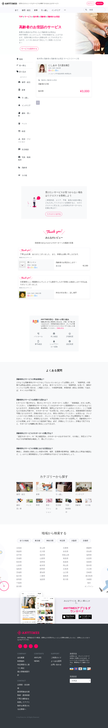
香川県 (65, 579)
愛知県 (42, 572)
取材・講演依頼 (23, 695)
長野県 (42, 562)
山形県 (19, 565)
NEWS (36, 661)
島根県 (65, 562)
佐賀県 (89, 558)
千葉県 (19, 583)
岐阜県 (42, 565)
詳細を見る (60, 328)
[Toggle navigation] (105, 3)
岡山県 (65, 565)
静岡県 (42, 569)
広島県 (65, 569)
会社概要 (20, 658)
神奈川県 (49, 541)
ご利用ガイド (56, 658)
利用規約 (20, 661)
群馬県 (19, 579)
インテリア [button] (56, 10)
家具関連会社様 (23, 692)
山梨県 (42, 558)
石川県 (42, 551)
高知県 (89, 551)
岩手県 (19, 555)
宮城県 (19, 558)
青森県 (19, 551)
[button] (38, 335)
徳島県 (65, 576)
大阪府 (74, 541)
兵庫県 (65, 548)
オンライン (89, 586)
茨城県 (19, 572)
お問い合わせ (56, 665)
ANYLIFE (37, 658)
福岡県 (89, 555)
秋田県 (19, 562)
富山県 (42, 548)
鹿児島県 (89, 576)
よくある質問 (56, 661)
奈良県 (65, 551)
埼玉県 (62, 541)
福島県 (19, 569)
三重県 (42, 576)
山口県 (65, 572)
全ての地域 (24, 541)
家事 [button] (36, 10)
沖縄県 (89, 579)
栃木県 (19, 576)
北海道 (19, 548)
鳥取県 (65, 558)
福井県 (42, 555)
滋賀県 (42, 579)
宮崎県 (89, 572)
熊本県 (89, 565)
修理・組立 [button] (26, 10)
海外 (89, 583)
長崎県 (89, 562)
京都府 (85, 541)
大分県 (89, 569)
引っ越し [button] (44, 10)
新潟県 (19, 586)
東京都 (37, 541)
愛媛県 (89, 548)
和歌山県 (65, 555)
